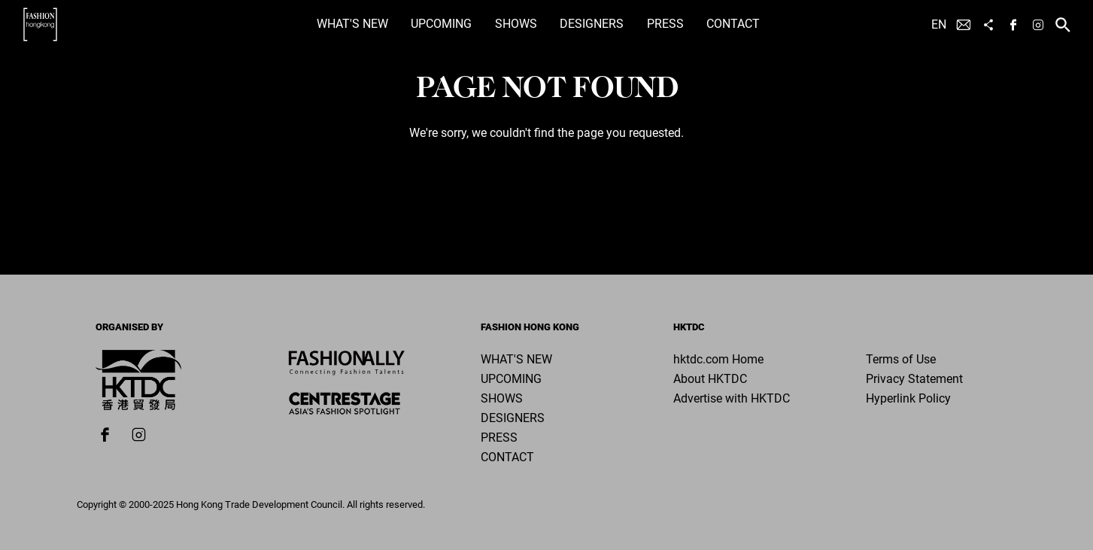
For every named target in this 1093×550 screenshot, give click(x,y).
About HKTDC (710, 379)
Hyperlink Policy (908, 398)
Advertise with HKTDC (731, 398)
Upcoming (441, 24)
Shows (516, 24)
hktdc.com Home (718, 359)
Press (665, 24)
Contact (733, 24)
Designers (592, 24)
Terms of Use (901, 359)
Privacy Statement (914, 379)
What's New (352, 24)
